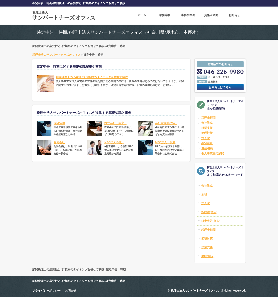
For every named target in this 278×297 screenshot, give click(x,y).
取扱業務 (165, 15)
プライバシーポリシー (46, 290)
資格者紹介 (211, 15)
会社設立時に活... (166, 123)
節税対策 (207, 133)
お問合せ (234, 15)
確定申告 (207, 143)
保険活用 (59, 123)
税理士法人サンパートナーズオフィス (56, 55)
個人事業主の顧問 (212, 153)
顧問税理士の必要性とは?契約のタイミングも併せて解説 (92, 77)
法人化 (205, 138)
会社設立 (207, 123)
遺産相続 (207, 148)
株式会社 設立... (115, 123)
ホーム (142, 15)
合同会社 (59, 142)
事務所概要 (188, 15)
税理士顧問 (208, 118)
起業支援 (207, 128)
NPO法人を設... (114, 142)
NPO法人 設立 (165, 142)
